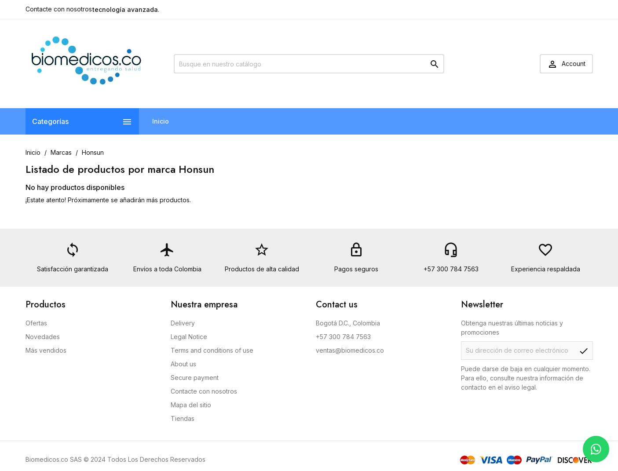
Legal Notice (189, 336)
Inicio (160, 121)
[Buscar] (309, 64)
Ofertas (36, 323)
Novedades (43, 336)
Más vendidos (46, 350)
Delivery (183, 323)
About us (183, 364)
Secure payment (195, 377)
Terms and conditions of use (212, 350)
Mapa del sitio (191, 405)
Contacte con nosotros (59, 9)
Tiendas (182, 418)
